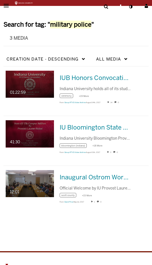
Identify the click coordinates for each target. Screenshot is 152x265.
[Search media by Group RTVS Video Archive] (75, 102)
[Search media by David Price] (68, 202)
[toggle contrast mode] (130, 7)
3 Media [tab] (19, 38)
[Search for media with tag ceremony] (68, 97)
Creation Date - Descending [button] (42, 59)
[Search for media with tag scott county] (70, 196)
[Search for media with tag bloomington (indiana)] (75, 146)
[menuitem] (106, 7)
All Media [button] (108, 59)
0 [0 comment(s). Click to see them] (119, 102)
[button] (7, 6)
